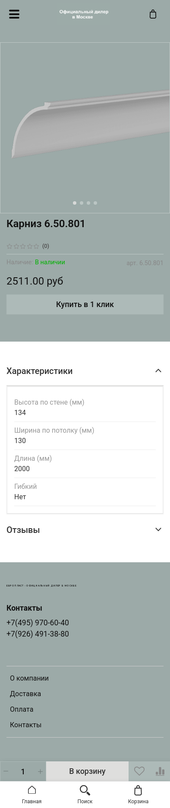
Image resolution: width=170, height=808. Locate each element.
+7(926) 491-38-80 (37, 634)
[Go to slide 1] (74, 203)
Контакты (25, 725)
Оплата (21, 709)
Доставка (25, 694)
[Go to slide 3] (88, 203)
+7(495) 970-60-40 (37, 622)
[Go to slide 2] (81, 203)
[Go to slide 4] (95, 203)
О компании (29, 678)
